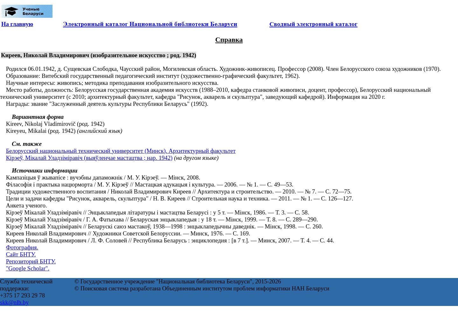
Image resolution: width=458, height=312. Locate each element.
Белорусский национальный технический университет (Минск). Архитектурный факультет (121, 150)
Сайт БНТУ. (21, 254)
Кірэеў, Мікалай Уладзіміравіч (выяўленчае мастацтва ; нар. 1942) (89, 157)
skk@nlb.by (14, 302)
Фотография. (22, 247)
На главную (17, 24)
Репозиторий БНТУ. (31, 261)
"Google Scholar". (27, 268)
